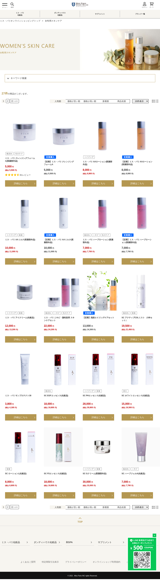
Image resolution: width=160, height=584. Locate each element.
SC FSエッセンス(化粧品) (55, 473)
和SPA (69, 542)
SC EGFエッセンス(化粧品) (56, 395)
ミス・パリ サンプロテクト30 (18, 395)
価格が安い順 (73, 101)
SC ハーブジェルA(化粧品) (133, 473)
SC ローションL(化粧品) (15, 473)
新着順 (106, 101)
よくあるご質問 (28, 562)
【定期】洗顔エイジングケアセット (98, 317)
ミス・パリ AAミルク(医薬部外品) (20, 239)
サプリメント (100, 14)
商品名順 (121, 101)
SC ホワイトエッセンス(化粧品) (136, 395)
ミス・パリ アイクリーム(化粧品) (19, 317)
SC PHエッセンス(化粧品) (94, 395)
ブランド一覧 (140, 14)
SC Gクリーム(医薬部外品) (94, 473)
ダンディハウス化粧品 (60, 14)
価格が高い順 (89, 101)
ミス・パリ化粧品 (20, 14)
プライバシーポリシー (75, 562)
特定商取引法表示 (50, 562)
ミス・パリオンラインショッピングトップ (20, 21)
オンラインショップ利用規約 (106, 562)
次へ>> (14, 101)
